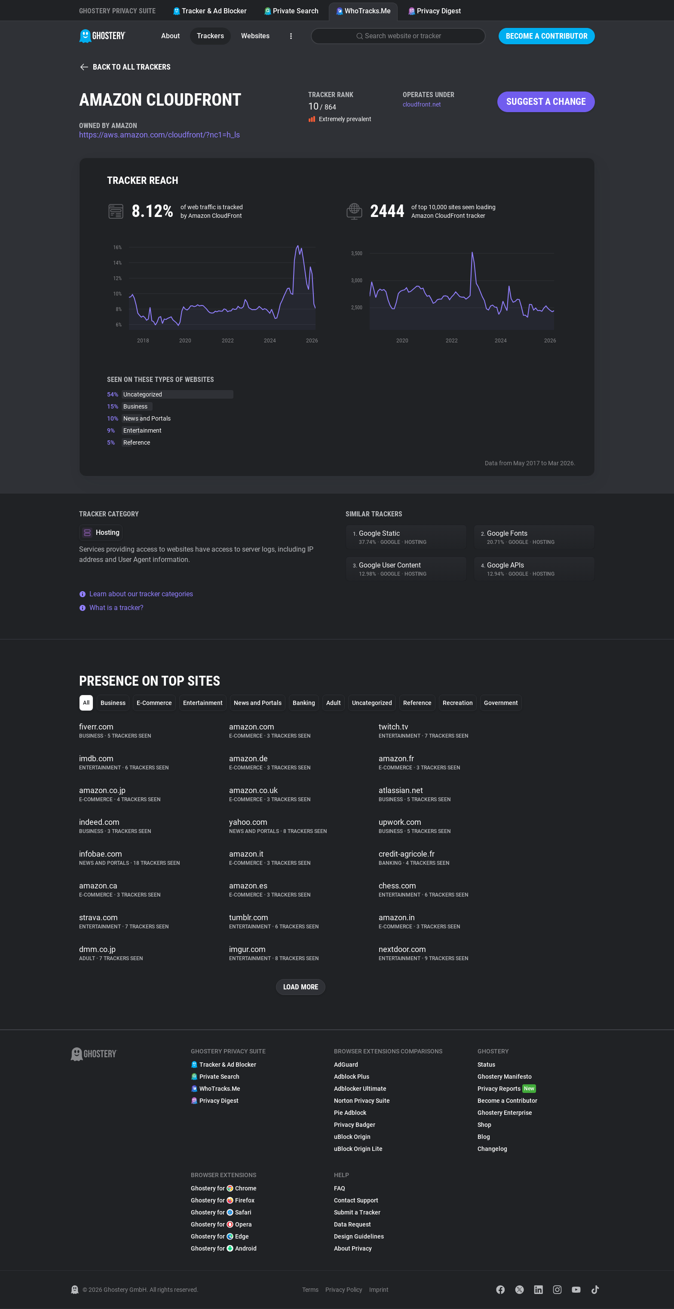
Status (486, 1065)
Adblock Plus (351, 1077)
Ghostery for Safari (221, 1212)
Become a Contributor (547, 35)
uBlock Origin (352, 1137)
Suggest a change (546, 101)
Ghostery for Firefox (222, 1200)
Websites (255, 36)
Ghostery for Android (224, 1248)
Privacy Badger (354, 1125)
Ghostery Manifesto (505, 1077)
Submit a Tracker (357, 1212)
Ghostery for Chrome (224, 1188)
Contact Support (356, 1200)
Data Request (352, 1224)
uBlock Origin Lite (358, 1149)
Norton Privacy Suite (362, 1101)
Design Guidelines (359, 1236)
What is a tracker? (111, 608)
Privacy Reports (507, 1089)
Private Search (291, 11)
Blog (484, 1137)
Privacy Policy (343, 1290)
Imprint (379, 1290)
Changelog (492, 1149)
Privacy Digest (434, 11)
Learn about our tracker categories (136, 594)
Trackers (210, 36)
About (170, 36)
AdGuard (346, 1065)
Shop (484, 1125)
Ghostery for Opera (221, 1224)
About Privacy (353, 1248)
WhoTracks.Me (363, 11)
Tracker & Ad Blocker (210, 11)
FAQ (339, 1188)
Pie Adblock (350, 1113)
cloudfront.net (422, 104)
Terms (310, 1290)
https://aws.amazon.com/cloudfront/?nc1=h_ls (159, 134)
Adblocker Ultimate (360, 1089)
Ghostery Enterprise (505, 1113)
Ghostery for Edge (220, 1236)
